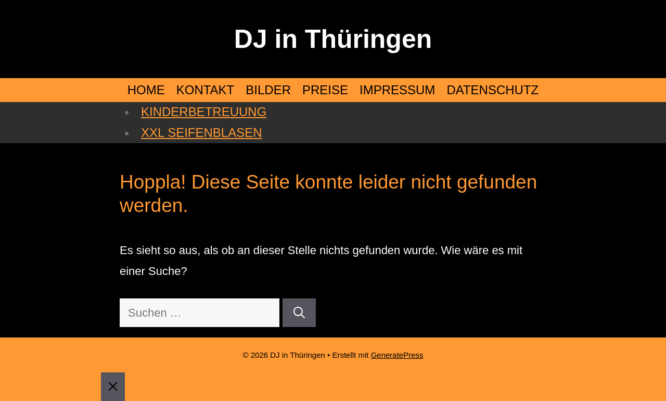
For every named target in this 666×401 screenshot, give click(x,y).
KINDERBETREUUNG (203, 112)
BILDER (268, 90)
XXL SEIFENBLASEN (201, 133)
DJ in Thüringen (333, 39)
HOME (146, 90)
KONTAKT (205, 90)
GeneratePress (397, 354)
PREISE (325, 90)
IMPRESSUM (397, 90)
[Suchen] (299, 312)
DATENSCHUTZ (492, 90)
